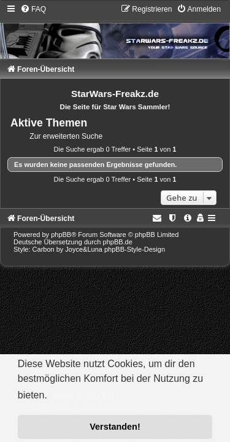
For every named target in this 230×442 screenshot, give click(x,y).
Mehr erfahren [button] (82, 395)
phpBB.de (117, 242)
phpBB (61, 234)
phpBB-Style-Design (134, 249)
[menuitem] (33, 9)
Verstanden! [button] (115, 427)
